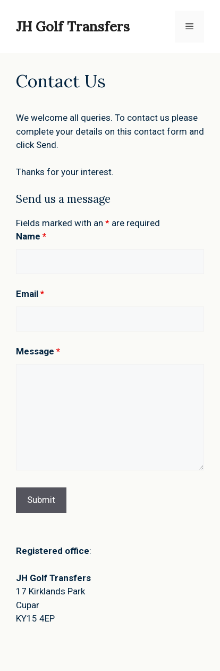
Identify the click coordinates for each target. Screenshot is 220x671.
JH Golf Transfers (73, 26)
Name (31, 236)
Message (38, 351)
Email (30, 293)
